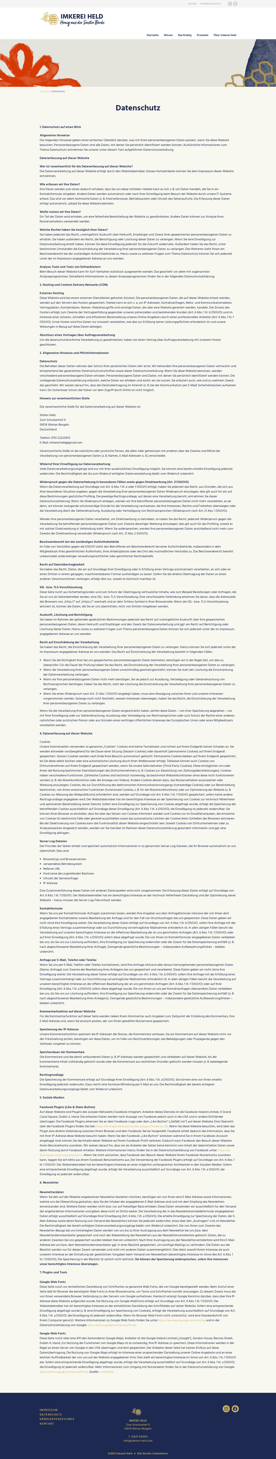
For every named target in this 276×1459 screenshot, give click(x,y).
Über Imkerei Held (225, 35)
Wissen (168, 35)
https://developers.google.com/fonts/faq (186, 1320)
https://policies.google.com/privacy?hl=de (116, 1325)
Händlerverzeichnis (211, 4)
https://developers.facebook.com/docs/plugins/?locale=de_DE (138, 1126)
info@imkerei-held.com (138, 1441)
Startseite (153, 35)
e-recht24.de (116, 1372)
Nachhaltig (184, 35)
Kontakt (192, 4)
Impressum (49, 1410)
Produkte (202, 35)
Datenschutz (51, 1415)
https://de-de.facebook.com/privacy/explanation (73, 1155)
